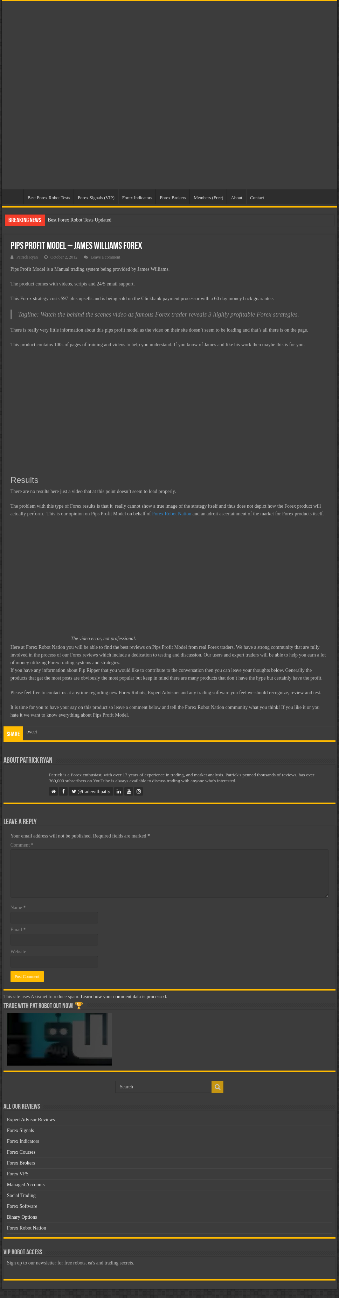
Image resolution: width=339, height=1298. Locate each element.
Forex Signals (20, 1130)
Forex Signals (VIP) (96, 197)
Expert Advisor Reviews (31, 1119)
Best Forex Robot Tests (49, 197)
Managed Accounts (26, 1184)
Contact (257, 197)
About (236, 197)
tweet (32, 731)
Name (18, 907)
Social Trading (21, 1195)
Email (18, 929)
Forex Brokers (173, 197)
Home (14, 196)
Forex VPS (18, 1173)
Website (18, 951)
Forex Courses (21, 1152)
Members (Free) (208, 197)
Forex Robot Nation (171, 513)
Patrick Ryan (27, 257)
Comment (22, 845)
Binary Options (22, 1217)
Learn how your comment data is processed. (124, 996)
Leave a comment (105, 257)
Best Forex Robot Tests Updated (79, 220)
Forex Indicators (137, 197)
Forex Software (22, 1206)
